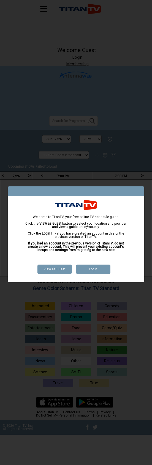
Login (93, 269)
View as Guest (55, 269)
